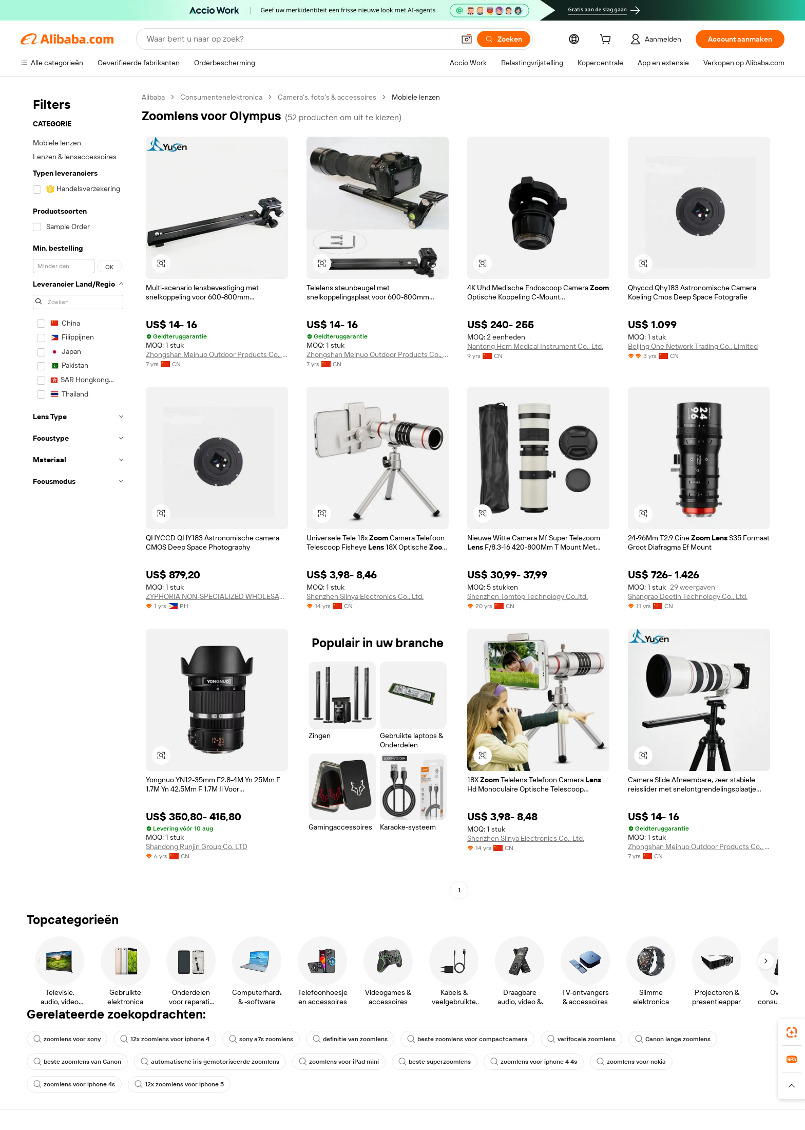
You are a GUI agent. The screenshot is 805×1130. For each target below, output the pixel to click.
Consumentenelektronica (221, 97)
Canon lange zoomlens (673, 1039)
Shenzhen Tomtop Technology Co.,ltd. (527, 596)
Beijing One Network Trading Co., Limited (693, 346)
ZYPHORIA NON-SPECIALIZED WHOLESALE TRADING (217, 596)
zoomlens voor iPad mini (339, 1062)
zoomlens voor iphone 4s (74, 1084)
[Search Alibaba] (299, 39)
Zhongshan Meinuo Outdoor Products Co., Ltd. (217, 354)
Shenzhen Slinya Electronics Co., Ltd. (365, 596)
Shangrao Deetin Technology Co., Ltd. (687, 596)
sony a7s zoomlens (261, 1039)
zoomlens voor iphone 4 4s (533, 1062)
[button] (467, 39)
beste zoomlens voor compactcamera (467, 1039)
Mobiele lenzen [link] (416, 97)
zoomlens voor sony (67, 1039)
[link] (791, 1032)
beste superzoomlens (434, 1062)
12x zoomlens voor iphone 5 (179, 1084)
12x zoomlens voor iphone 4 (164, 1039)
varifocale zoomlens (581, 1039)
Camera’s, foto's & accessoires (327, 97)
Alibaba (153, 97)
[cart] (607, 40)
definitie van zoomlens (350, 1039)
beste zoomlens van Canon (77, 1062)
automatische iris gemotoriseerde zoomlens (210, 1062)
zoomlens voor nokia (631, 1062)
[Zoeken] (503, 39)
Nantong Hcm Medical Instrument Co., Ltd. (535, 346)
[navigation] (78, 494)
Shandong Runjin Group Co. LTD (196, 846)
